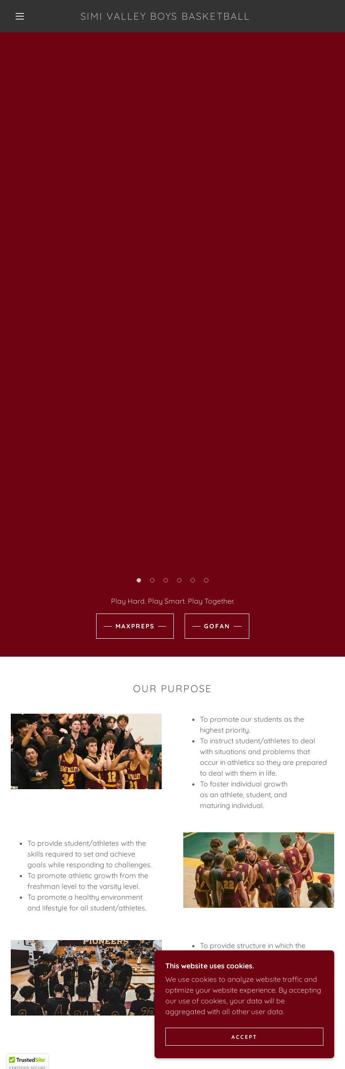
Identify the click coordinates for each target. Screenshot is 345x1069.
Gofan (217, 626)
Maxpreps (135, 626)
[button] (20, 16)
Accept (244, 1055)
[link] (165, 17)
